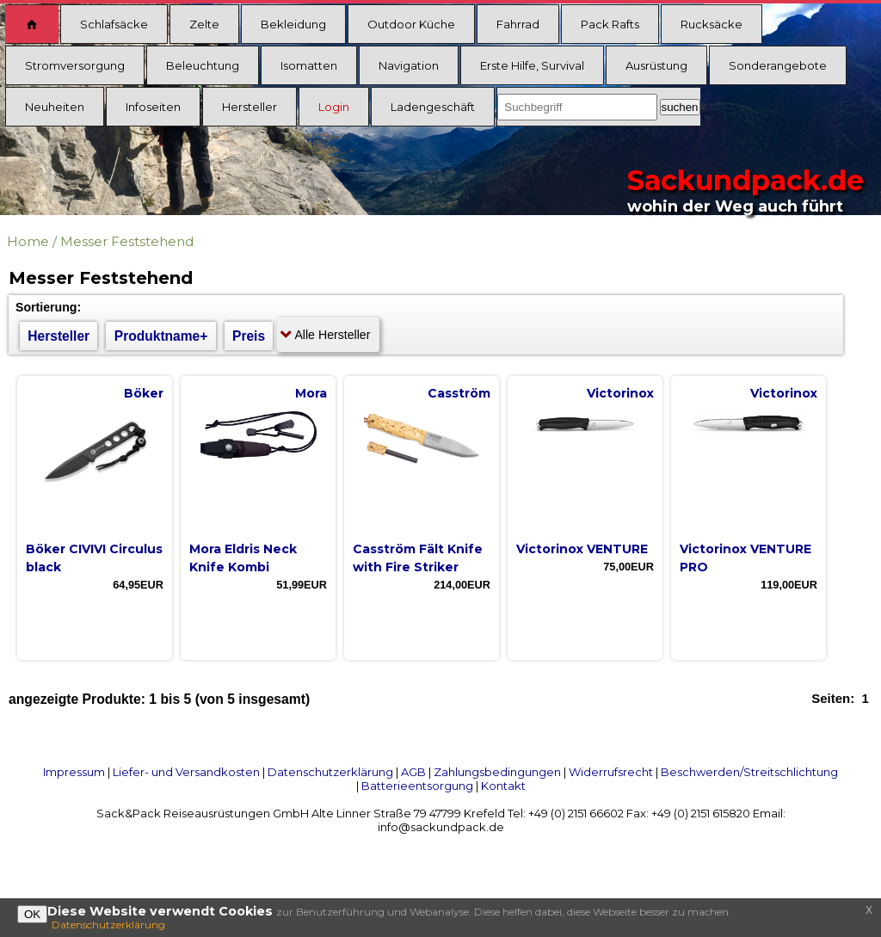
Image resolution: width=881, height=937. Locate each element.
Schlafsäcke (114, 24)
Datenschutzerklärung (330, 772)
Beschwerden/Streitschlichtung (749, 772)
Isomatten (308, 65)
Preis (248, 336)
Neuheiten (54, 107)
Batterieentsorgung (417, 785)
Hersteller (249, 107)
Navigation (409, 65)
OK (32, 914)
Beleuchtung (202, 65)
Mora (311, 393)
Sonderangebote (778, 65)
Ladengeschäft (433, 107)
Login (333, 107)
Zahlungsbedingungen (497, 772)
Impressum (74, 772)
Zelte (204, 24)
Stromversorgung (75, 65)
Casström (459, 393)
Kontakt (503, 785)
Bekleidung (293, 24)
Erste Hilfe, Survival (532, 65)
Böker (143, 393)
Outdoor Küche (411, 24)
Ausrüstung (656, 65)
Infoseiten (153, 107)
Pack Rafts (610, 24)
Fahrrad (517, 24)
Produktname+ (161, 336)
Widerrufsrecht (611, 772)
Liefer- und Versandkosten (186, 772)
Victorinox (620, 393)
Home (28, 241)
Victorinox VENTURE (582, 549)
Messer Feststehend (127, 241)
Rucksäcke (711, 24)
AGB (413, 772)
